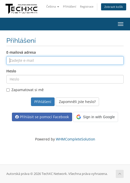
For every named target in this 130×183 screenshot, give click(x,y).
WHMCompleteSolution (75, 139)
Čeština (52, 6)
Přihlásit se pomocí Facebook (42, 116)
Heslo (11, 71)
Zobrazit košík (113, 7)
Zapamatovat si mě (25, 89)
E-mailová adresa (21, 52)
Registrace (86, 6)
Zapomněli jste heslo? (77, 101)
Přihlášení (69, 6)
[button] (95, 117)
